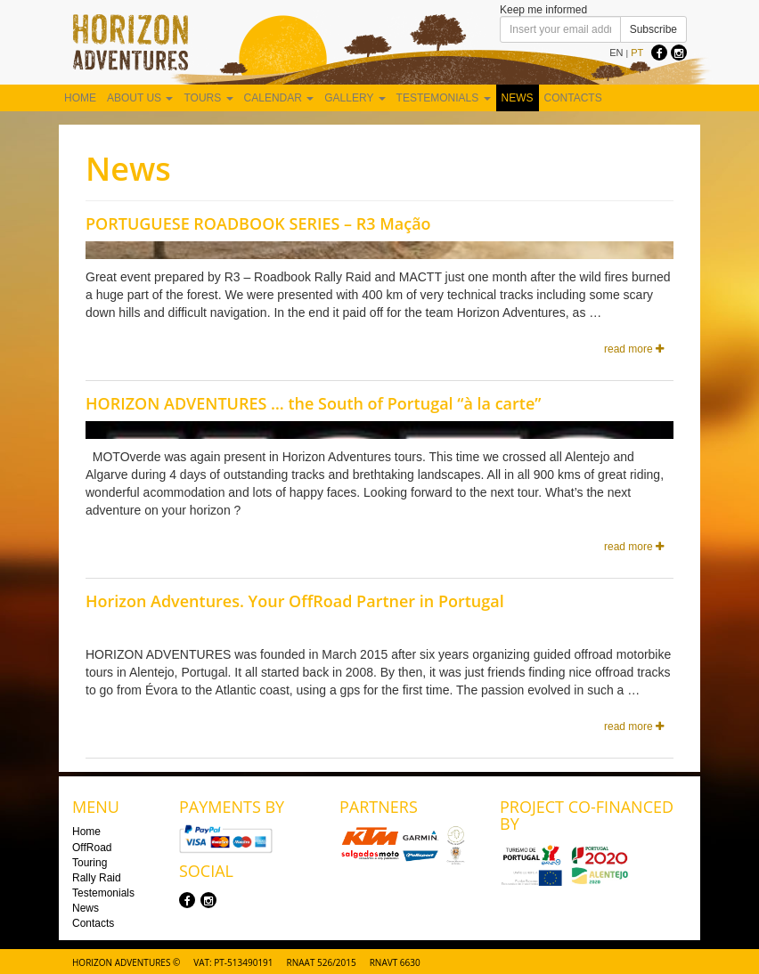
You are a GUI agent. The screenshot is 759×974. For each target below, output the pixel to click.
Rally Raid (96, 878)
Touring (89, 862)
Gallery (354, 98)
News (518, 98)
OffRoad (91, 847)
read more (634, 349)
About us (140, 98)
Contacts (573, 98)
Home (80, 98)
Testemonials (443, 98)
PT (637, 52)
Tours (208, 98)
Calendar (279, 98)
